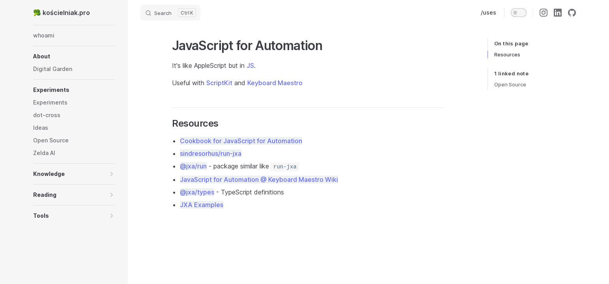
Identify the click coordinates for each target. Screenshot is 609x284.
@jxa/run (193, 166)
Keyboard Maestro (275, 83)
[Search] (170, 13)
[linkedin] (558, 13)
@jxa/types (197, 192)
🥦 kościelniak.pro (61, 13)
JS (250, 65)
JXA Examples (201, 205)
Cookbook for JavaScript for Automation (241, 141)
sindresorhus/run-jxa (210, 153)
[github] (572, 13)
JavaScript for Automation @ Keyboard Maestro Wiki (259, 179)
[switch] (519, 12)
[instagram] (543, 13)
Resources (507, 54)
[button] (74, 56)
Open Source (510, 84)
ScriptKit (219, 83)
